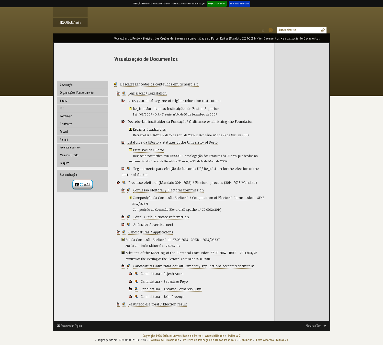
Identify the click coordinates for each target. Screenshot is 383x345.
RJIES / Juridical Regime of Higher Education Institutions (174, 100)
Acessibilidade (214, 336)
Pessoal (64, 132)
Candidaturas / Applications (150, 232)
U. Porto (134, 38)
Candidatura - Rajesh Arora (162, 273)
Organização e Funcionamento (76, 93)
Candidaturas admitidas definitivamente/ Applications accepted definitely (193, 266)
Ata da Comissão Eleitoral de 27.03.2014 (156, 239)
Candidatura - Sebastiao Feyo (164, 281)
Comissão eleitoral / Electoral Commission (168, 190)
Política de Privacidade (164, 340)
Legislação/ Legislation (147, 93)
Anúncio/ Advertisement (153, 224)
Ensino (63, 100)
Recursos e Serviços (70, 147)
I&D (62, 108)
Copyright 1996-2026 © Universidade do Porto (172, 336)
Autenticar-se (287, 30)
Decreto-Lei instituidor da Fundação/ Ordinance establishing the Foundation (190, 121)
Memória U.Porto (69, 155)
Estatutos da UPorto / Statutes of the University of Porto (172, 142)
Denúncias (245, 340)
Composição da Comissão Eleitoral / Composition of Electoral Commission (193, 197)
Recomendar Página (71, 326)
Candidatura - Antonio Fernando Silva (171, 289)
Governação (66, 85)
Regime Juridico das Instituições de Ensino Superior (176, 108)
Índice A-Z (234, 336)
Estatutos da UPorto (148, 150)
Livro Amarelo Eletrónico (272, 340)
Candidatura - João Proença (162, 296)
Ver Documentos (269, 38)
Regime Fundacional (150, 129)
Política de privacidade (239, 3)
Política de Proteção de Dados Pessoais (209, 340)
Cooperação (66, 116)
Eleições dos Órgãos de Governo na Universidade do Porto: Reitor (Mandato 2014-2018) (199, 38)
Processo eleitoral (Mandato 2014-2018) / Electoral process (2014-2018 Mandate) (192, 182)
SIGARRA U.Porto (70, 22)
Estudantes (66, 124)
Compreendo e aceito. (216, 3)
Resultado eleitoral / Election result (157, 304)
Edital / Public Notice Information (161, 217)
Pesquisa (64, 163)
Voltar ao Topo (313, 326)
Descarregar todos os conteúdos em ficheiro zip (159, 84)
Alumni (64, 139)
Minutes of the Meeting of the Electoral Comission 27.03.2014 (175, 253)
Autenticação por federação (82, 184)
